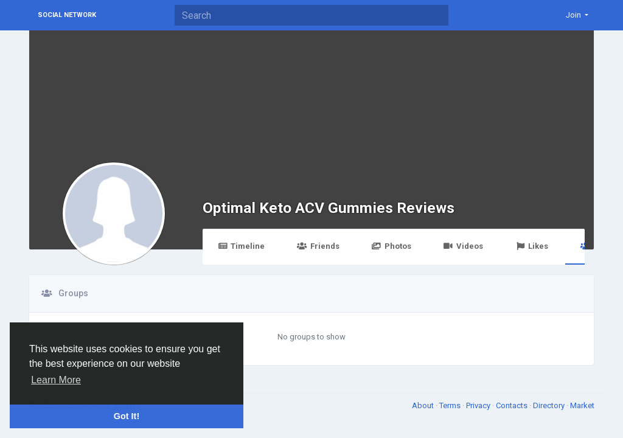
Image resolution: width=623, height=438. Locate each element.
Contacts (512, 405)
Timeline (241, 246)
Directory (549, 405)
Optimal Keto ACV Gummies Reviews (328, 208)
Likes (531, 246)
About (424, 405)
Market (582, 405)
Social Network (67, 15)
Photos (391, 246)
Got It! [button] (126, 416)
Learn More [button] (56, 380)
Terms (450, 405)
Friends (318, 246)
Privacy (479, 405)
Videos (463, 246)
